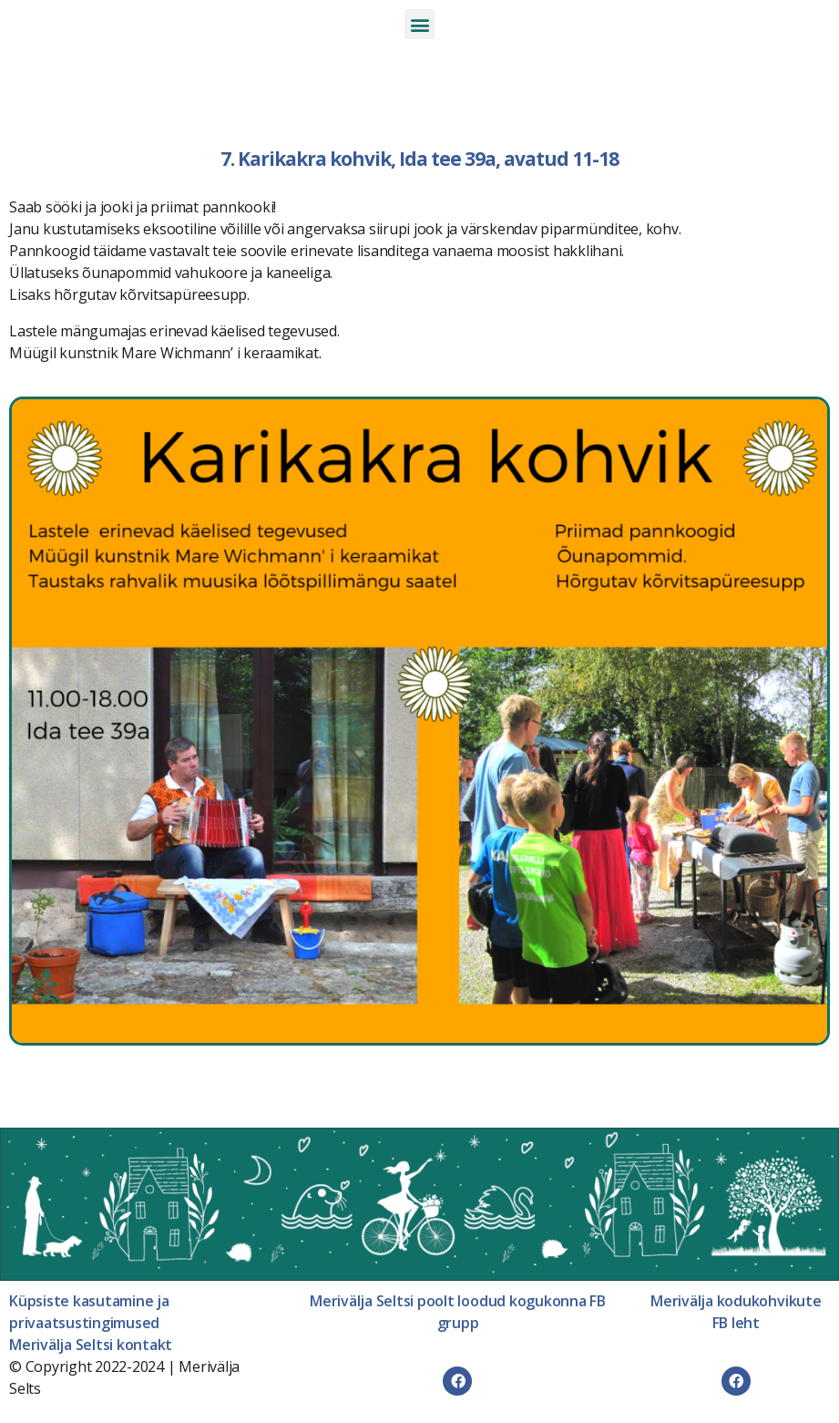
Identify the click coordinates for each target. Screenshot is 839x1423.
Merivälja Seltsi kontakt (90, 1345)
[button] (419, 24)
